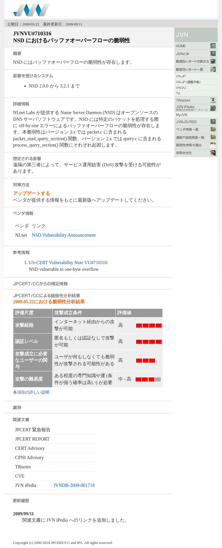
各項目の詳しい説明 (31, 392)
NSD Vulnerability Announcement (64, 235)
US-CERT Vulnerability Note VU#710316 (68, 262)
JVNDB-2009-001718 (74, 485)
